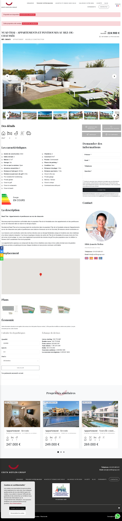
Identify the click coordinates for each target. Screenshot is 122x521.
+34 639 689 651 (94, 251)
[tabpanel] (22, 426)
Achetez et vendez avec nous (66, 3)
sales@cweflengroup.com (109, 470)
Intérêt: (4, 348)
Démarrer (30, 3)
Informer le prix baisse (109, 36)
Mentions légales (23, 516)
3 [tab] (63, 452)
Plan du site (43, 516)
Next (115, 76)
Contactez (104, 7)
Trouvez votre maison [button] (45, 3)
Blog (106, 3)
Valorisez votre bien (86, 3)
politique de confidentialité (108, 183)
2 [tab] (61, 452)
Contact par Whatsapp (91, 127)
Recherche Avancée (27, 14)
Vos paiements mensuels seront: (12, 373)
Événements (92, 7)
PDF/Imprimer (112, 134)
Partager (91, 134)
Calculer (20, 367)
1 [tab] (58, 452)
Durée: (4, 356)
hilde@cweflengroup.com (94, 254)
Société (99, 3)
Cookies (37, 516)
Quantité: (5, 339)
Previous (6, 76)
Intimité (31, 516)
